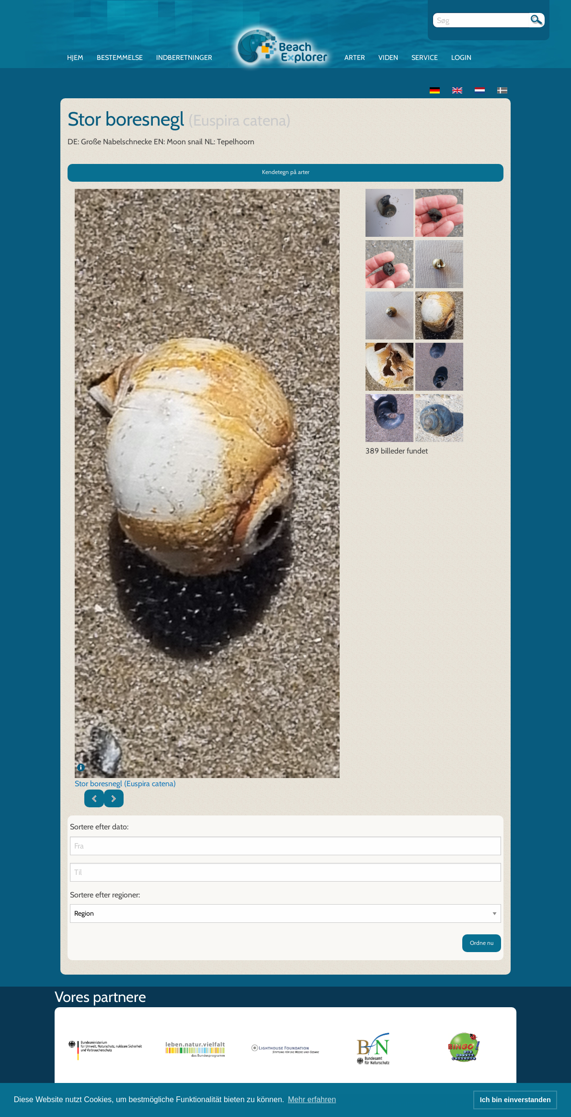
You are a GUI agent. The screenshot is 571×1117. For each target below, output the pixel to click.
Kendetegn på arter (285, 171)
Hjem (75, 57)
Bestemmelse (120, 57)
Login (461, 57)
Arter (354, 57)
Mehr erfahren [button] (312, 1099)
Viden (388, 57)
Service (424, 57)
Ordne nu (481, 942)
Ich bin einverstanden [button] (515, 1100)
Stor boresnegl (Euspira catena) (125, 783)
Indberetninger (184, 57)
